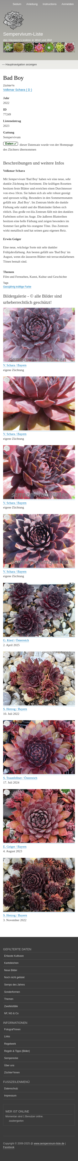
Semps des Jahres (14, 984)
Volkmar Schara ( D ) (17, 89)
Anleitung (32, 4)
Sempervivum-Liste (23, 34)
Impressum (10, 1095)
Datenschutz (11, 1088)
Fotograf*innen (12, 1029)
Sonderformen (12, 991)
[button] (39, 361)
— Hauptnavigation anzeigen (19, 64)
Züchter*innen (12, 1072)
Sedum (17, 4)
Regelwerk (10, 1043)
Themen (8, 999)
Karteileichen (11, 963)
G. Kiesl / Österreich (16, 640)
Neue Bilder (10, 970)
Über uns (9, 1065)
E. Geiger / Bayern (14, 846)
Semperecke (11, 1058)
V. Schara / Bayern (14, 365)
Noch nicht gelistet (14, 977)
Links (7, 1036)
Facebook (8, 1147)
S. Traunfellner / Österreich (20, 778)
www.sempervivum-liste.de (49, 1143)
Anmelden (68, 4)
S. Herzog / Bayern (15, 709)
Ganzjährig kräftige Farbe (17, 286)
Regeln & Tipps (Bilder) (17, 1051)
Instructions (49, 4)
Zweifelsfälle (11, 1006)
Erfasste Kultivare (14, 955)
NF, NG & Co (11, 1013)
